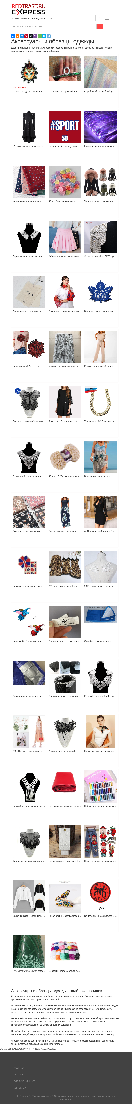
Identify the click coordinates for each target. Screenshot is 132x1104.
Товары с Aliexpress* (42, 1096)
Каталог (19, 1074)
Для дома (20, 1087)
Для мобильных (24, 1081)
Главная (19, 1068)
